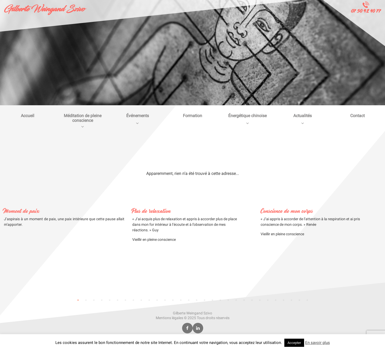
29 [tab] (299, 300)
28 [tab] (291, 300)
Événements (137, 119)
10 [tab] (149, 300)
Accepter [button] (294, 343)
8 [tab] (133, 300)
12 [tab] (165, 300)
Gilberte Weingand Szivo (44, 9)
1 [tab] (78, 300)
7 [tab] (125, 300)
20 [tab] (228, 300)
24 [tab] (259, 300)
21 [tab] (236, 300)
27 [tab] (283, 300)
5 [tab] (109, 300)
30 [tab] (307, 300)
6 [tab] (117, 300)
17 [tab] (204, 300)
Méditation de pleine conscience (82, 121)
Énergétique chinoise (247, 119)
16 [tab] (196, 300)
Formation (192, 115)
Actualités (302, 119)
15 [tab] (188, 300)
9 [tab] (141, 300)
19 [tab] (220, 300)
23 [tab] (252, 300)
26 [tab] (275, 300)
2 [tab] (86, 300)
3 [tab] (93, 300)
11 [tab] (157, 300)
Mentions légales (169, 318)
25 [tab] (267, 300)
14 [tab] (180, 300)
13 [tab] (173, 300)
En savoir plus (317, 342)
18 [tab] (212, 300)
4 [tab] (101, 300)
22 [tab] (244, 300)
